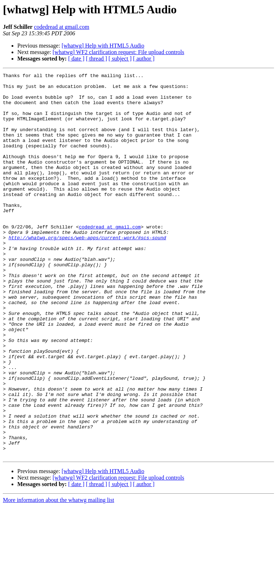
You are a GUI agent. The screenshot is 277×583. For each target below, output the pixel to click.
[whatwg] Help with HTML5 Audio (103, 46)
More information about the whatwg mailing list (58, 577)
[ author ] (144, 58)
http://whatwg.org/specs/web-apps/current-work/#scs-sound (87, 271)
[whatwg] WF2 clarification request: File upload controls (118, 52)
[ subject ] (120, 58)
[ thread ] (96, 58)
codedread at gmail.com (61, 27)
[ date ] (76, 58)
